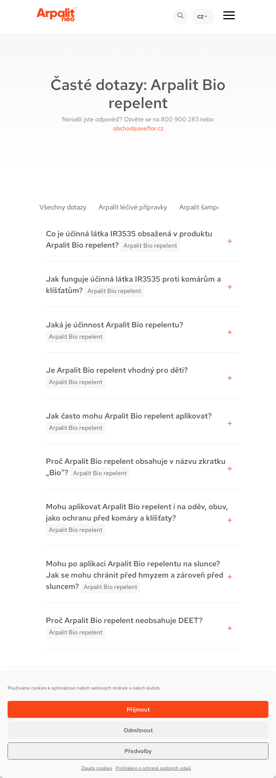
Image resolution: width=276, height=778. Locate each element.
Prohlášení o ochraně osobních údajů (153, 768)
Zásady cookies (96, 768)
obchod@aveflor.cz (138, 128)
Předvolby (138, 751)
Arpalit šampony (203, 207)
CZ (200, 17)
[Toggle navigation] (229, 17)
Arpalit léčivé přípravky (133, 207)
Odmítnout (138, 730)
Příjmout (138, 709)
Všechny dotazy (62, 207)
